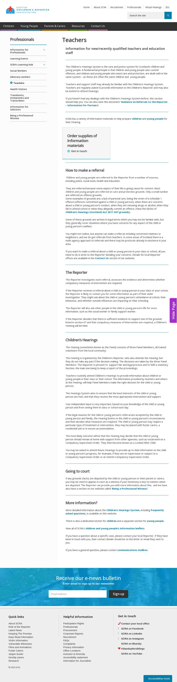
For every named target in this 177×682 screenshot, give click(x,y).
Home (86, 7)
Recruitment (116, 7)
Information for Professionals (19, 51)
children (111, 520)
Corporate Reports (73, 633)
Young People (29, 26)
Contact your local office (135, 623)
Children (8, 26)
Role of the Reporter (19, 626)
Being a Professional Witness (21, 117)
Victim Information (18, 640)
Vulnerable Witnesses (20, 643)
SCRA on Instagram (132, 638)
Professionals (134, 7)
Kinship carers (16, 657)
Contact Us (98, 26)
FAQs (66, 640)
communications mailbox (132, 550)
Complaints (69, 643)
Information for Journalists (77, 660)
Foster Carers (16, 650)
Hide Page (173, 310)
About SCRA (100, 7)
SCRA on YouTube (131, 653)
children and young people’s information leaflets (115, 528)
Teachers (18, 83)
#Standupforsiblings (133, 648)
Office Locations (72, 650)
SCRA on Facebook (132, 628)
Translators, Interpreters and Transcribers (19, 98)
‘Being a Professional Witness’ (130, 488)
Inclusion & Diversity (74, 654)
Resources (78, 26)
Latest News (15, 630)
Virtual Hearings (153, 7)
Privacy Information (73, 647)
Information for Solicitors (19, 108)
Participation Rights (73, 623)
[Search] (168, 15)
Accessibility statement (75, 657)
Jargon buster (16, 654)
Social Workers (18, 70)
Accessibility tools (159, 678)
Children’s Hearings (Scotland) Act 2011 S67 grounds (97, 212)
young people (155, 118)
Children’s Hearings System (122, 510)
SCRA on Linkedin (131, 633)
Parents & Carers (54, 26)
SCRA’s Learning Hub (21, 64)
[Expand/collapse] (44, 50)
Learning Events (19, 58)
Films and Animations (20, 647)
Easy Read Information (21, 637)
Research (14, 660)
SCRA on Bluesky (131, 643)
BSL (168, 7)
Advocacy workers (20, 76)
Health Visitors (18, 89)
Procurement (70, 630)
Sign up (118, 594)
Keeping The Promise (20, 633)
